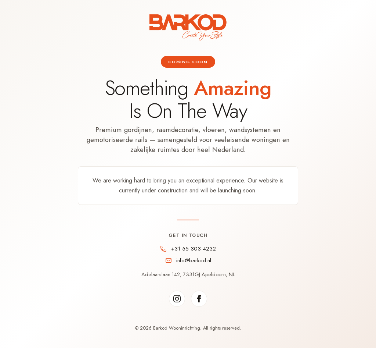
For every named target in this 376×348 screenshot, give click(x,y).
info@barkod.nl (193, 260)
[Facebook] (199, 299)
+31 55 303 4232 (193, 249)
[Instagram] (177, 299)
